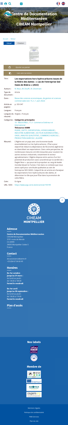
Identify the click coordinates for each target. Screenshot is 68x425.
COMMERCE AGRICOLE (49, 135)
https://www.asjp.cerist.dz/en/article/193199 (33, 185)
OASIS (17, 135)
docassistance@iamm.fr (17, 259)
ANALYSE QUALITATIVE (30, 135)
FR (57, 3)
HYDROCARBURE (48, 130)
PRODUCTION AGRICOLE (24, 138)
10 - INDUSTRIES (21, 122)
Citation (20, 43)
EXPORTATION (34, 130)
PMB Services (34, 417)
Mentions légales (34, 408)
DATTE (24, 130)
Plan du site (34, 421)
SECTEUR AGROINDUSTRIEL (47, 133)
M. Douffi (26, 89)
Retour (13, 39)
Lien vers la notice (24, 73)
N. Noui (18, 89)
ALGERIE (39, 138)
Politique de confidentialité (34, 412)
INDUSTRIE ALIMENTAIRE (25, 133)
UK (63, 3)
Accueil (5, 39)
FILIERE (17, 130)
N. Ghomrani (36, 89)
